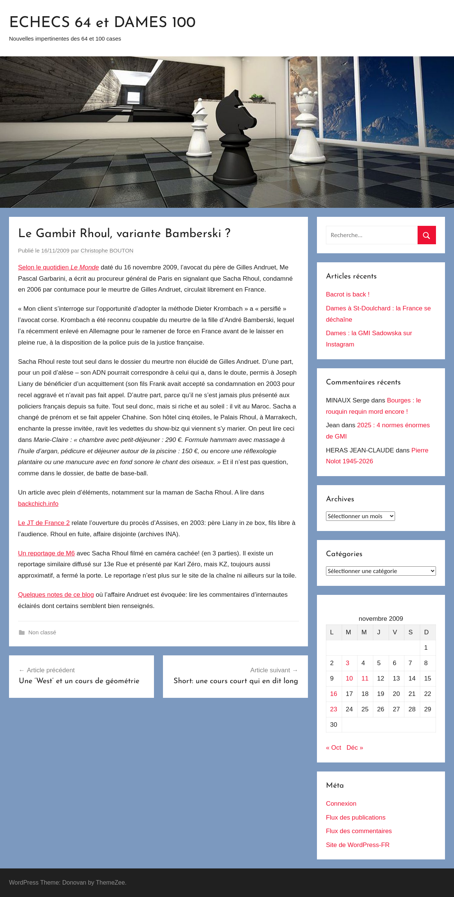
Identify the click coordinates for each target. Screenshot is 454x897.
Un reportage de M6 (46, 553)
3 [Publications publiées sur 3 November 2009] (347, 663)
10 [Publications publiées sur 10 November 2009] (349, 678)
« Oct (333, 747)
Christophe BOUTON (107, 250)
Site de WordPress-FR (358, 845)
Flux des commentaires (359, 831)
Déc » (355, 747)
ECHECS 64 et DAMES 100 (102, 23)
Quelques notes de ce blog (56, 594)
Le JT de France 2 (44, 522)
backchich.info (38, 503)
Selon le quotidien (58, 267)
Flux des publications (356, 817)
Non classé (42, 632)
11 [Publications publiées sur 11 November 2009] (365, 678)
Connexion (341, 803)
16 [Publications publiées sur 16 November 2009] (333, 693)
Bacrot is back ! (348, 294)
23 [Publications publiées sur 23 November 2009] (333, 709)
